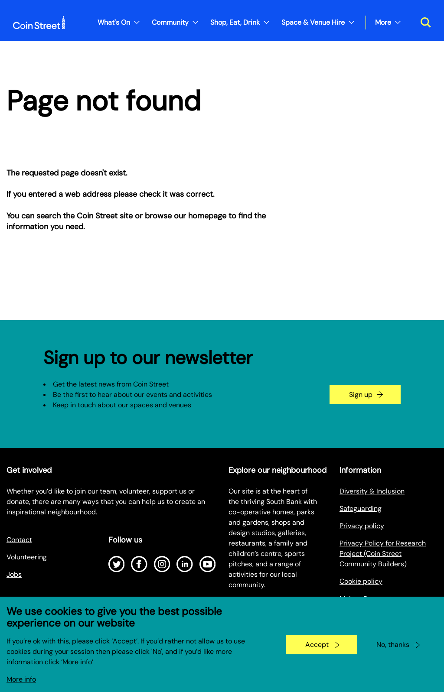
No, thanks (392, 652)
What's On (114, 22)
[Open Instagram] (162, 564)
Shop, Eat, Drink (235, 22)
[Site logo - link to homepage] (39, 22)
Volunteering (27, 557)
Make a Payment (366, 598)
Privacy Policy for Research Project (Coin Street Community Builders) (383, 554)
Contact (19, 539)
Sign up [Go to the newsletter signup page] (360, 394)
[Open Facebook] (139, 564)
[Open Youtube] (207, 564)
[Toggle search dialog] (422, 22)
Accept (317, 652)
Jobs (14, 574)
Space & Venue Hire (313, 22)
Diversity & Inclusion (372, 491)
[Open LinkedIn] (184, 564)
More (383, 22)
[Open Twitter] (116, 564)
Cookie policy (361, 581)
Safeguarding (361, 508)
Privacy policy (362, 525)
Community (170, 22)
